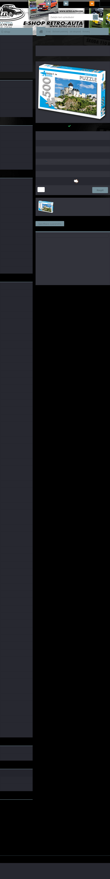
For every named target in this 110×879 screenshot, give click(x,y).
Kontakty (86, 31)
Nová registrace (77, 3)
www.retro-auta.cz (9, 806)
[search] (95, 17)
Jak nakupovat (75, 31)
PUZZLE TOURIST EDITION (53, 41)
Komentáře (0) (99, 223)
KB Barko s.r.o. (84, 289)
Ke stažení (43, 229)
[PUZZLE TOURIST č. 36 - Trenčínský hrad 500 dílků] (73, 62)
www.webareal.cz (30, 857)
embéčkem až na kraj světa (13, 813)
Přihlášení (57, 3)
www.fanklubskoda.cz (11, 808)
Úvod (39, 41)
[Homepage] (41, 31)
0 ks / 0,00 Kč (101, 2)
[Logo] (19, 17)
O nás (48, 31)
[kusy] (41, 189)
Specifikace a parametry (49, 223)
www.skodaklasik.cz (10, 811)
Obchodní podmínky (60, 31)
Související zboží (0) (77, 223)
